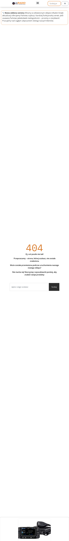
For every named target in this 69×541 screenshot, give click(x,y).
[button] (37, 3)
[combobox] (29, 287)
